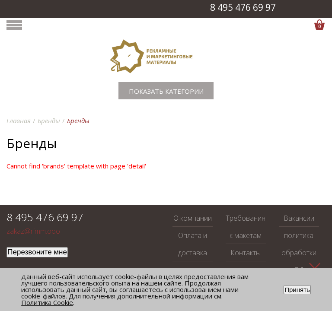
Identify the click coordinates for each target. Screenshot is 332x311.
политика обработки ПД (298, 253)
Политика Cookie (47, 302)
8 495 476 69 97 (243, 7)
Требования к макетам (245, 226)
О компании (192, 218)
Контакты (245, 252)
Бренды (49, 120)
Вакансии (299, 218)
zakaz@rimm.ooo (33, 231)
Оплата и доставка (192, 244)
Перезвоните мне (37, 252)
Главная (18, 120)
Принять (297, 289)
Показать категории (166, 91)
